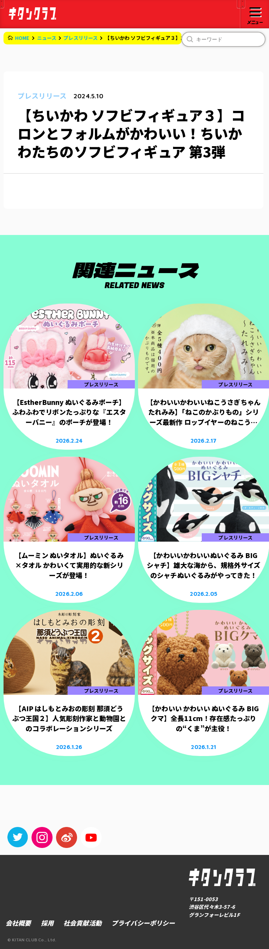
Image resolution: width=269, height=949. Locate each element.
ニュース (47, 37)
